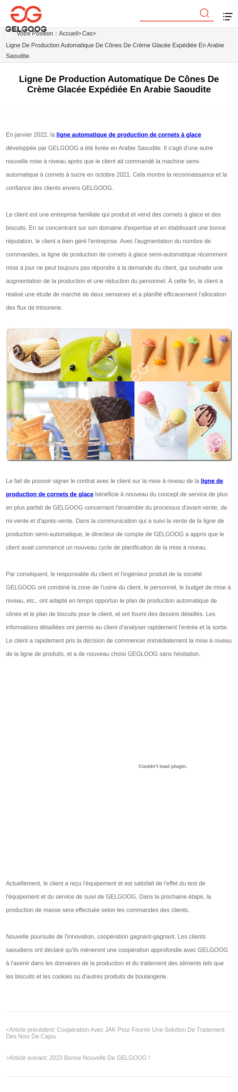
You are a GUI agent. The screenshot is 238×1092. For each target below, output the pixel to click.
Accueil (68, 33)
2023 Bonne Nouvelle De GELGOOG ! (99, 1058)
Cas (87, 33)
